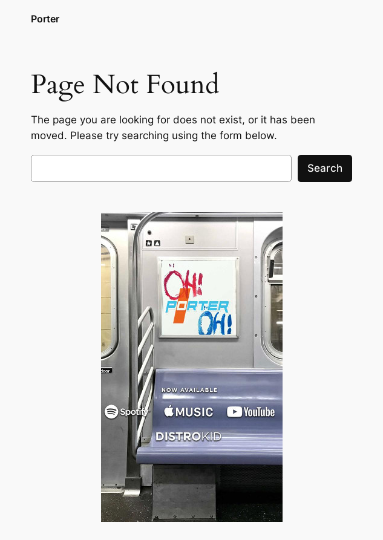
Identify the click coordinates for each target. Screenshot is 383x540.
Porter (45, 19)
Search (324, 168)
